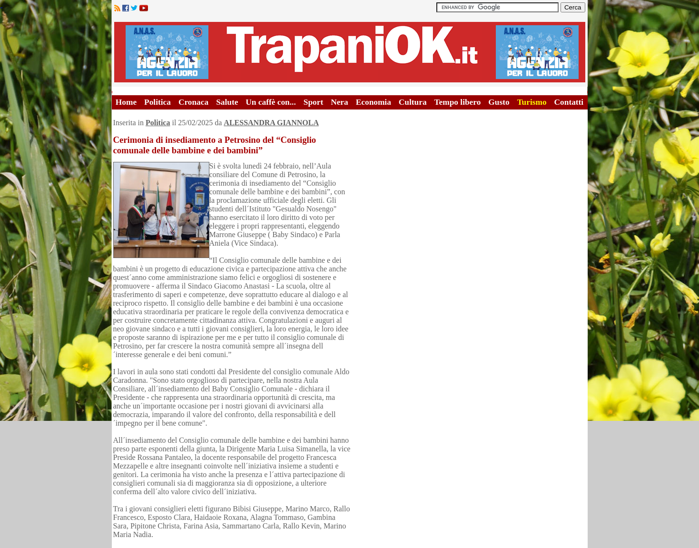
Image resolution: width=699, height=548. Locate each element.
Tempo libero (457, 102)
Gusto (498, 102)
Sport (313, 102)
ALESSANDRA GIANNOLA (271, 123)
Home (126, 102)
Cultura (413, 102)
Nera (339, 102)
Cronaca (193, 102)
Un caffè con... (270, 102)
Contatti (569, 102)
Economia (373, 102)
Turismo (532, 102)
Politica (157, 102)
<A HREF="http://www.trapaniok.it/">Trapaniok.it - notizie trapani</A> (349, 52)
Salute (227, 102)
